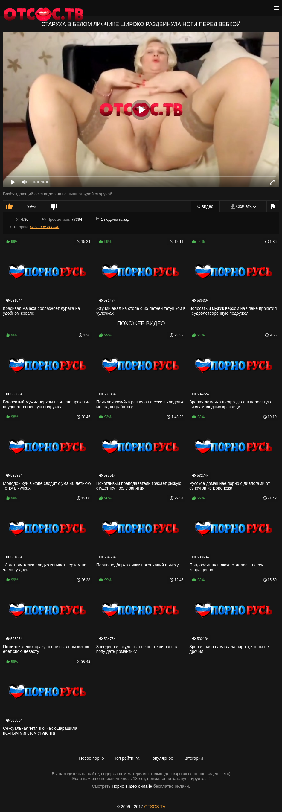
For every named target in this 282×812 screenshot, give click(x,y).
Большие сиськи (44, 227)
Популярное (161, 758)
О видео (205, 206)
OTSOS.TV (155, 806)
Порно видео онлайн (132, 786)
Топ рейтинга (127, 758)
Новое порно (91, 758)
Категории (193, 758)
